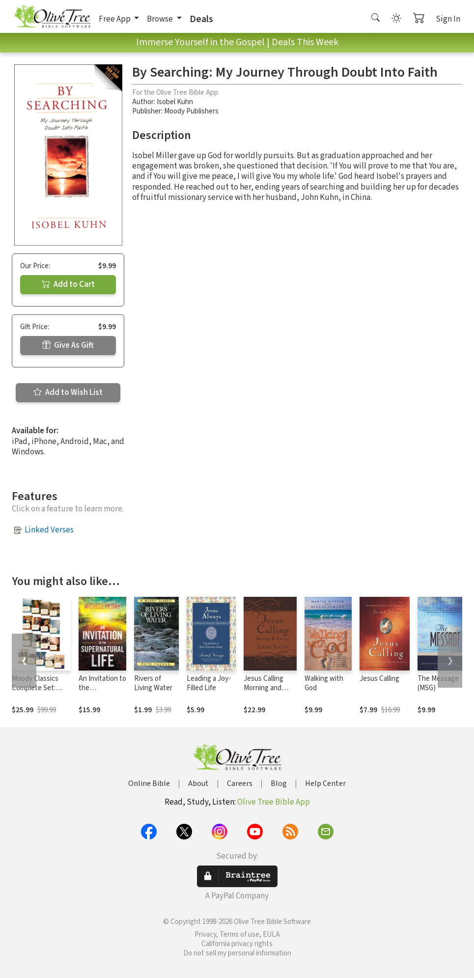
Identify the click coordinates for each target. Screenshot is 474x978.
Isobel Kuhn (175, 102)
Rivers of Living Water (153, 683)
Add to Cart (68, 284)
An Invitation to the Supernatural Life (102, 692)
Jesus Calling (379, 678)
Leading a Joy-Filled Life (209, 683)
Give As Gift (68, 345)
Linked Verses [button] (49, 530)
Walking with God (324, 683)
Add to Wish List (68, 392)
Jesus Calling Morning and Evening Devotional (263, 692)
